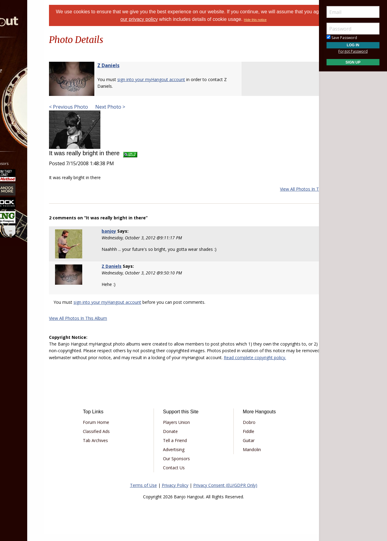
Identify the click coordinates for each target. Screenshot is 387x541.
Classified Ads (115, 438)
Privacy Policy (175, 492)
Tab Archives (115, 447)
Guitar (242, 447)
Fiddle (242, 438)
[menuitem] (34, 54)
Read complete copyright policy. (156, 364)
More (19, 118)
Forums (22, 54)
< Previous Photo (92, 106)
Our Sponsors (183, 465)
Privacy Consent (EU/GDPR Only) (225, 492)
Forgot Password (353, 51)
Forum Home (115, 429)
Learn (20, 86)
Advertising (180, 456)
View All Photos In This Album (285, 189)
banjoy (124, 231)
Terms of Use (143, 492)
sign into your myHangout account (175, 79)
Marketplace (28, 70)
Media (20, 102)
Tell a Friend (182, 447)
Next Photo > (133, 106)
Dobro (242, 429)
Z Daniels (132, 65)
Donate (177, 438)
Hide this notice (283, 19)
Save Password (342, 37)
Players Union (183, 429)
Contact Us (180, 474)
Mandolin (245, 456)
